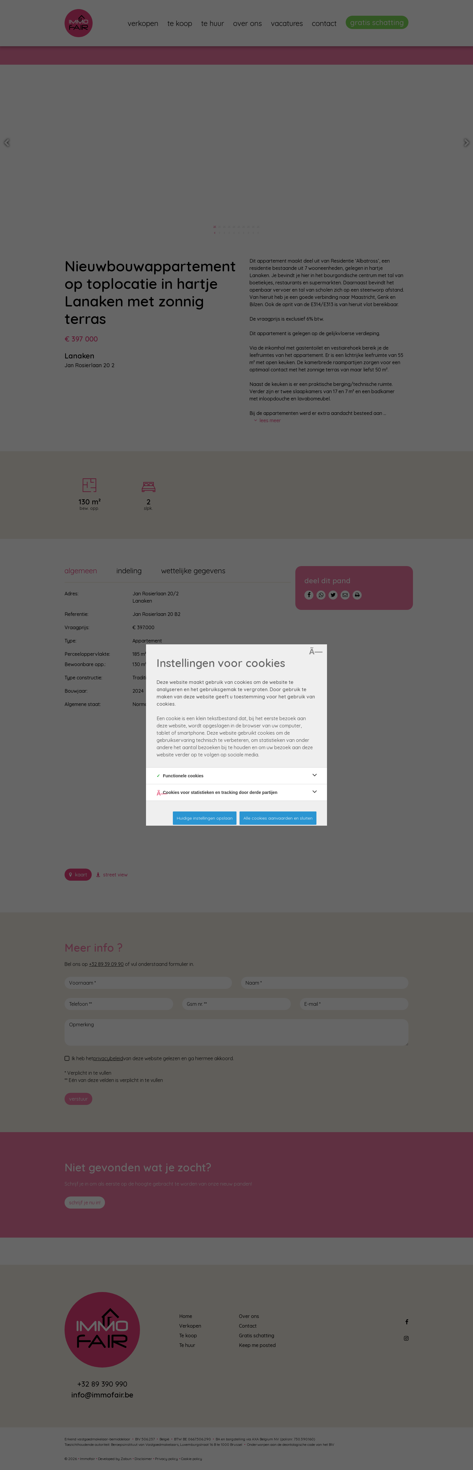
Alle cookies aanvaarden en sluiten (278, 818)
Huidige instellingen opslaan (205, 818)
